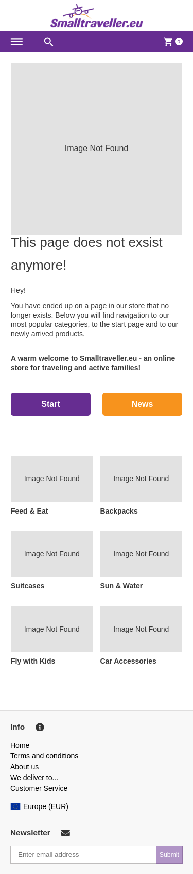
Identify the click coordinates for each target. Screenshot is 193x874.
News (142, 404)
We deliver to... (34, 777)
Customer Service (38, 788)
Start (50, 404)
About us (24, 767)
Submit (169, 855)
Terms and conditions (44, 756)
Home (19, 745)
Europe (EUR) (39, 806)
